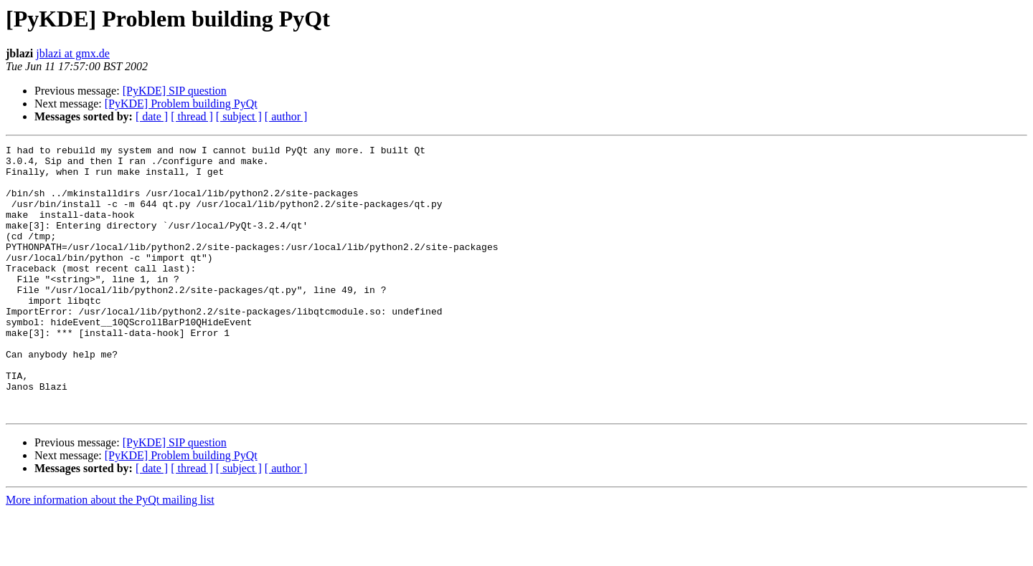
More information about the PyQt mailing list (110, 553)
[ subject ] (239, 116)
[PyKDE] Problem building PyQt (181, 103)
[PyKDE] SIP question (175, 91)
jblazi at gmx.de (73, 53)
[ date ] (152, 116)
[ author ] (286, 116)
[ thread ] (192, 116)
